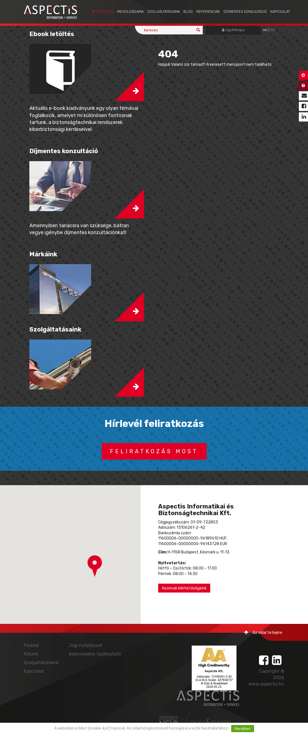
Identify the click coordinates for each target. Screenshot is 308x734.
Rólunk (31, 654)
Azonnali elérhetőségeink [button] (184, 588)
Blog (188, 11)
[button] (95, 566)
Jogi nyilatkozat (85, 645)
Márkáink (105, 11)
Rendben (242, 729)
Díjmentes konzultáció (245, 11)
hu (265, 30)
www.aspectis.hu (266, 684)
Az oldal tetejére (263, 632)
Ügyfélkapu (233, 30)
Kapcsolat (280, 11)
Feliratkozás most (154, 451)
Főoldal (31, 645)
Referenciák (208, 11)
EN (272, 30)
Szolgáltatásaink (163, 11)
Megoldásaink (130, 11)
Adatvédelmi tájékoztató (95, 654)
